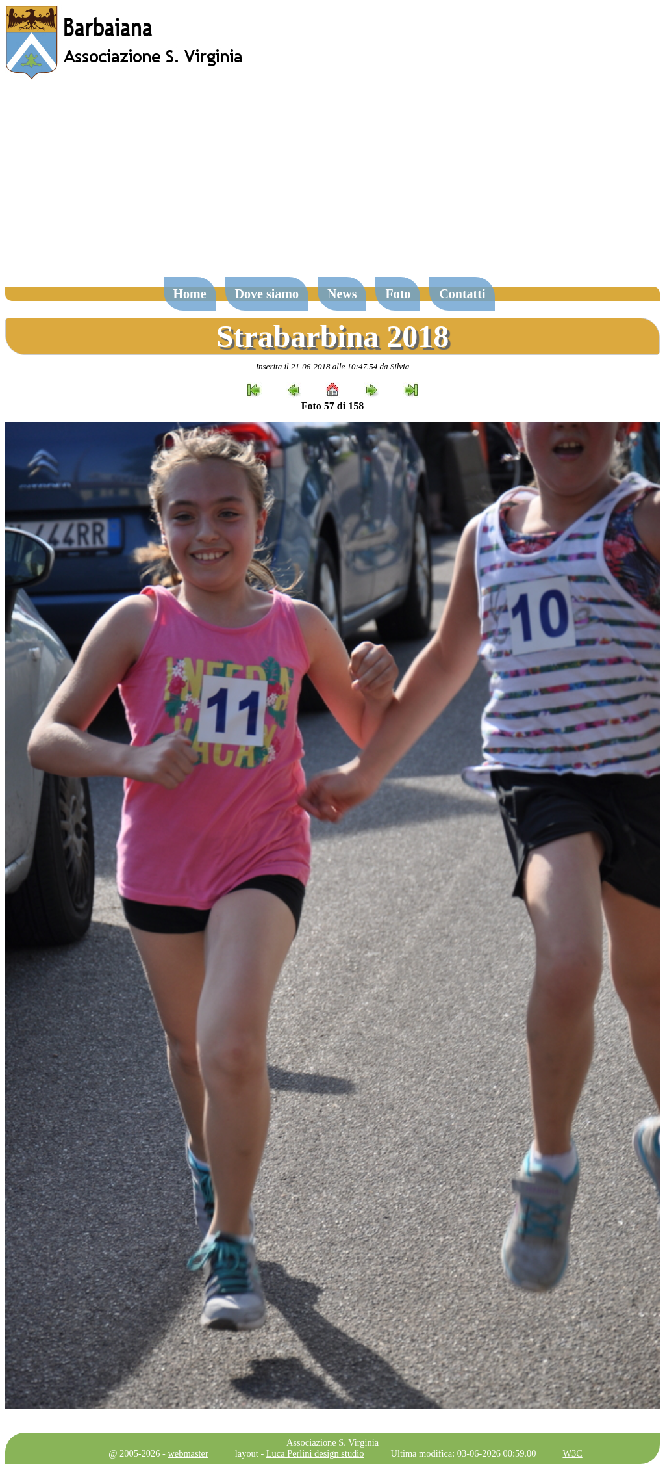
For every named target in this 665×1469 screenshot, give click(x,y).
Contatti (462, 294)
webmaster (188, 1453)
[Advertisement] (332, 185)
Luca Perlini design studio (315, 1453)
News (342, 294)
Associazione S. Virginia (332, 1442)
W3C (572, 1453)
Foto (397, 294)
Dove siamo (267, 294)
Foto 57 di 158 (332, 405)
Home (190, 294)
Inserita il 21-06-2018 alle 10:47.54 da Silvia (333, 366)
